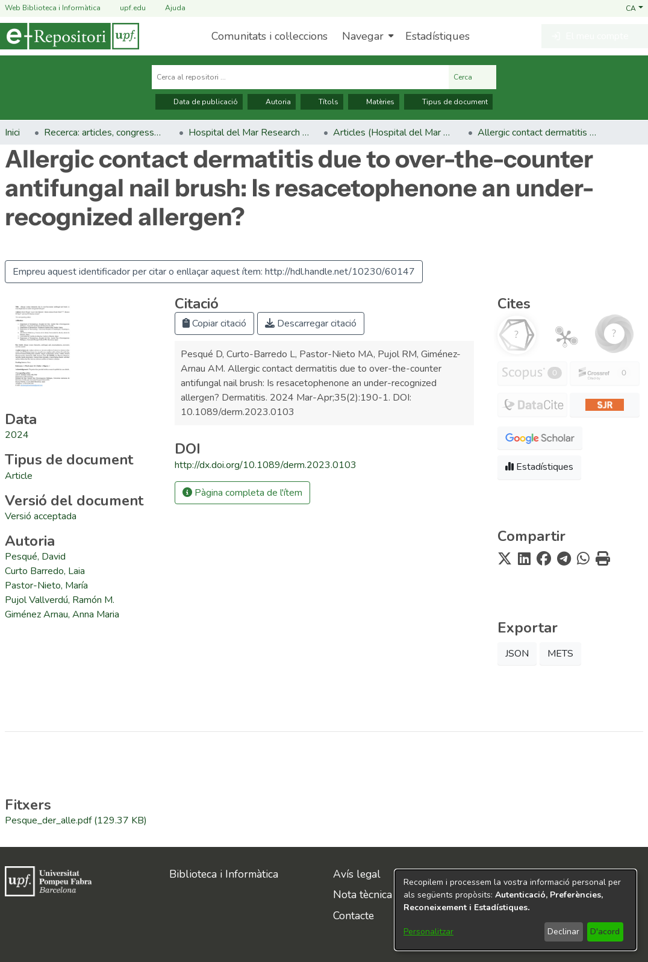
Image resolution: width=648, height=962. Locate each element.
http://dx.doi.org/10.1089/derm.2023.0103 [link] (266, 465)
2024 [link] (17, 435)
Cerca (472, 77)
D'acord (605, 931)
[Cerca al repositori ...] (300, 77)
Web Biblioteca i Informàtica (53, 8)
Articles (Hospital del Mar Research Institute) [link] (393, 132)
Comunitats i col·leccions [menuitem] (269, 36)
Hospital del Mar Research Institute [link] (248, 132)
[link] (19, 476)
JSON (517, 653)
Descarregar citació (311, 323)
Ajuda (168, 8)
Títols (321, 102)
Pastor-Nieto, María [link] (46, 585)
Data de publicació (199, 102)
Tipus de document (448, 102)
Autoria (271, 102)
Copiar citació (214, 323)
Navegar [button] (363, 36)
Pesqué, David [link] (35, 556)
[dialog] (515, 910)
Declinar (563, 931)
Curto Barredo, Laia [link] (45, 571)
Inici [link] (12, 132)
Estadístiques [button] (539, 466)
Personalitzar (428, 931)
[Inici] (69, 36)
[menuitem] (366, 36)
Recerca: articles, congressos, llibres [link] (104, 132)
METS (560, 653)
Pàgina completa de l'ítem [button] (242, 492)
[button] (634, 8)
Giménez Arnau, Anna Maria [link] (62, 614)
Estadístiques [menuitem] (437, 36)
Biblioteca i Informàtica (223, 874)
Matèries (373, 102)
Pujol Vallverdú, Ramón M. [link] (59, 600)
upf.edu (125, 8)
